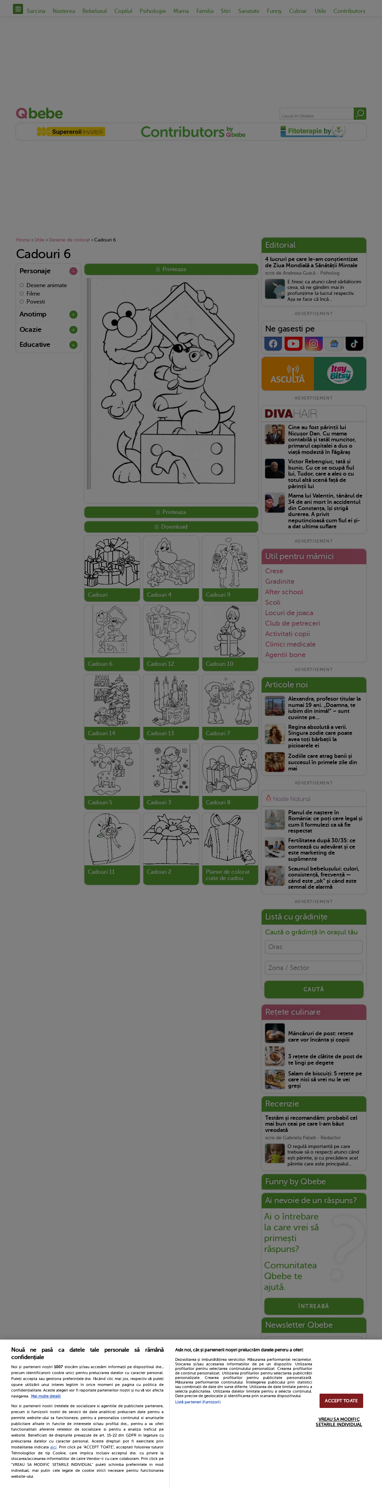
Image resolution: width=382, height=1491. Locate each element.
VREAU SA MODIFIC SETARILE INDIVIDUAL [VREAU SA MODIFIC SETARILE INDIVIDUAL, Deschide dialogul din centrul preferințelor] (339, 1422)
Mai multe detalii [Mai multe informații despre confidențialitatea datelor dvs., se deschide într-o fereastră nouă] (46, 1396)
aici (53, 1447)
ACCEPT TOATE (341, 1400)
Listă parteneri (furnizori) (197, 1402)
